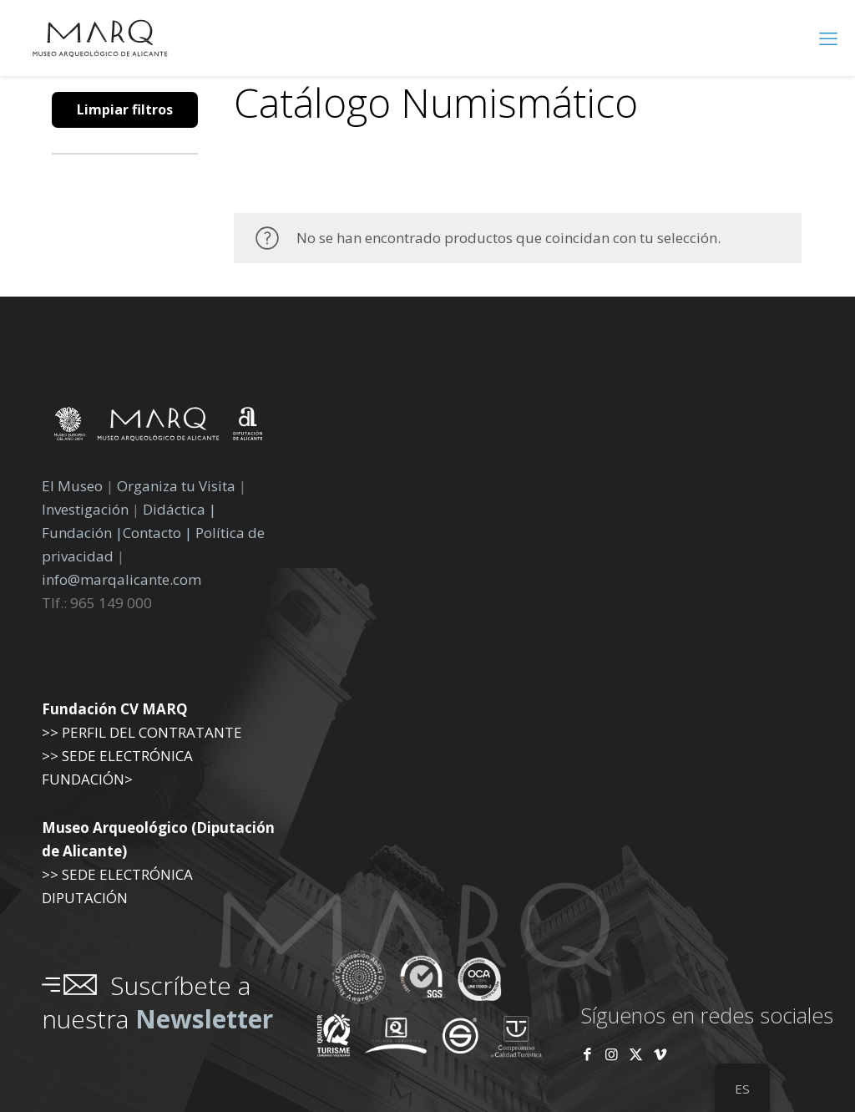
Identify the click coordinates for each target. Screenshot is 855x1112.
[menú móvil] (828, 37)
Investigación (85, 509)
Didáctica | (179, 509)
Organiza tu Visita (176, 485)
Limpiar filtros (125, 109)
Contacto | (157, 532)
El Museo (72, 485)
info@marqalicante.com (121, 579)
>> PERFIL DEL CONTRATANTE (142, 732)
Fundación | (82, 532)
